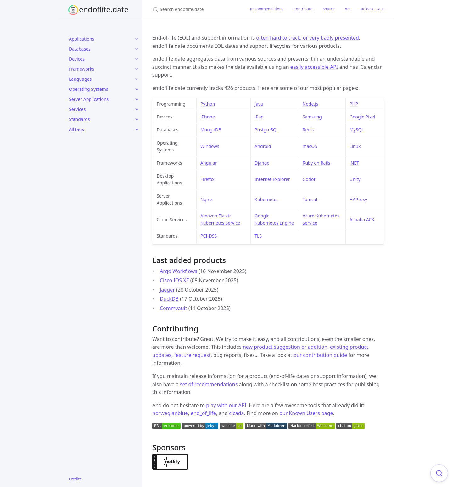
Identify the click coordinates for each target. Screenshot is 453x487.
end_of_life (203, 413)
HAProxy (358, 199)
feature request (192, 355)
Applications (81, 39)
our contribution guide (320, 355)
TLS (258, 236)
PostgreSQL (266, 130)
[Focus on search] (439, 473)
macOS (310, 146)
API (348, 9)
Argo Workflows (178, 271)
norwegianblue (170, 413)
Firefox (207, 179)
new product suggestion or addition (285, 346)
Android (262, 146)
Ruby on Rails (316, 163)
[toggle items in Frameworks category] (137, 69)
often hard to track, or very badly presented (307, 37)
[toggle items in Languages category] (137, 79)
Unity (355, 179)
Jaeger (167, 289)
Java (258, 104)
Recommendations (266, 9)
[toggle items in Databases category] (137, 49)
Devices (77, 59)
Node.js (310, 104)
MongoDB (210, 130)
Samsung (312, 117)
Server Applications (89, 99)
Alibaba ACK (362, 219)
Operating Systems (88, 89)
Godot (309, 179)
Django (261, 163)
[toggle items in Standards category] (137, 119)
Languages (80, 79)
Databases (80, 49)
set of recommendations (209, 384)
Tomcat (310, 199)
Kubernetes (266, 199)
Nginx (206, 199)
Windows (209, 146)
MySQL (357, 130)
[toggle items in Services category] (137, 109)
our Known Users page (306, 413)
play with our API (226, 405)
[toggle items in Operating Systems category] (137, 89)
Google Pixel (362, 117)
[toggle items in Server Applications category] (137, 99)
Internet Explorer (272, 179)
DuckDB (169, 298)
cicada (236, 413)
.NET (354, 163)
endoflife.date (103, 9)
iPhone (207, 117)
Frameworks (81, 69)
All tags (76, 129)
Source (328, 9)
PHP (354, 104)
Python (207, 104)
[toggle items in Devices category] (137, 59)
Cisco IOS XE (174, 280)
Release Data (372, 9)
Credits (75, 479)
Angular (208, 163)
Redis (308, 130)
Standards (79, 119)
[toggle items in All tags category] (137, 129)
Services (77, 109)
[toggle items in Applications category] (137, 39)
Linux (355, 146)
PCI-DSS (208, 236)
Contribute (303, 9)
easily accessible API (314, 66)
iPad (259, 117)
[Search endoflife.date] (193, 9)
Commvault (173, 308)
